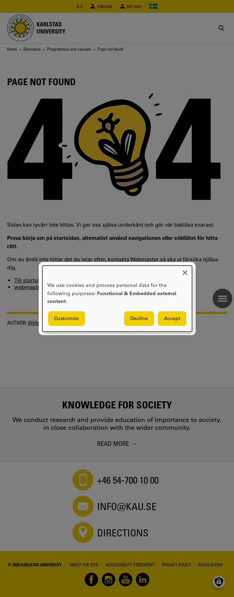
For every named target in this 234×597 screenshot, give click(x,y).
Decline (139, 318)
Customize (66, 318)
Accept (172, 318)
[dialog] (117, 298)
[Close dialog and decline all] (185, 270)
